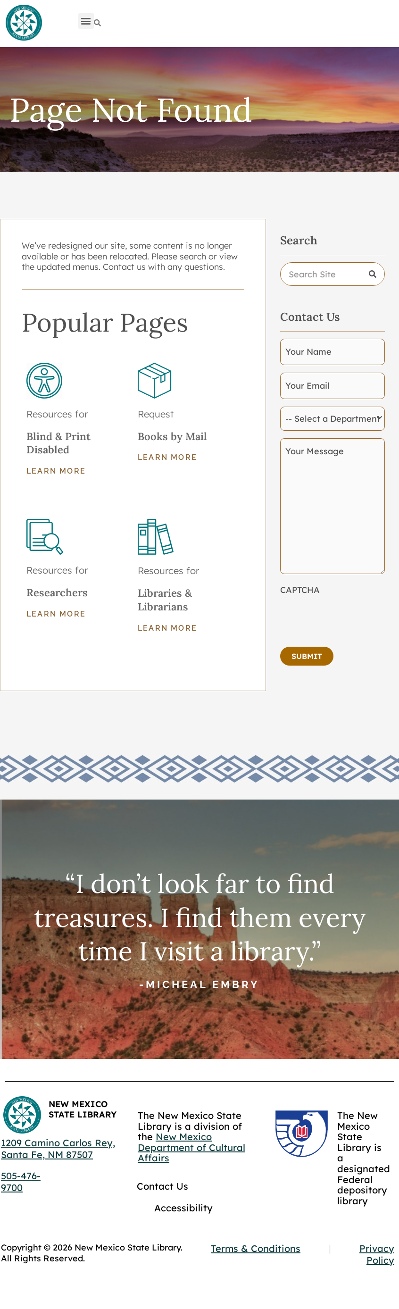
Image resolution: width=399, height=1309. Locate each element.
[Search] (97, 22)
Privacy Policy (376, 1254)
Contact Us (162, 1186)
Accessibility (183, 1208)
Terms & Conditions (255, 1248)
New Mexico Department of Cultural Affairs (191, 1147)
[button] (86, 21)
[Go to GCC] (301, 1133)
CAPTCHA (300, 590)
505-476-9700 (21, 1181)
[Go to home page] (23, 23)
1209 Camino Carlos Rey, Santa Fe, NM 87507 (58, 1148)
